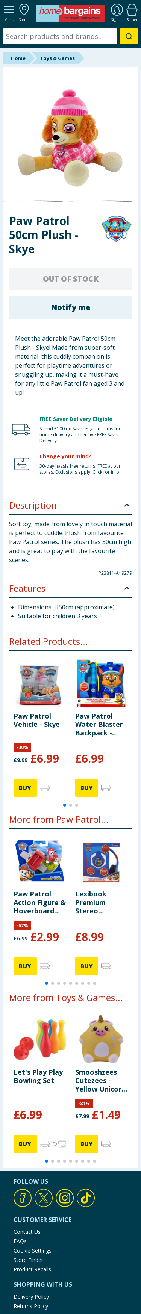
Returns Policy (31, 1306)
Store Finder (28, 1259)
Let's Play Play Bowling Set (38, 1076)
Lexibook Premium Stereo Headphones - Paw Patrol (98, 902)
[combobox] (70, 36)
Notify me (70, 307)
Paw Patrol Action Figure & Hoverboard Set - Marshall (40, 902)
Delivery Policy (31, 1296)
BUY (25, 788)
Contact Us (27, 1231)
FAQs (20, 1241)
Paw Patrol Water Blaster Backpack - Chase (99, 724)
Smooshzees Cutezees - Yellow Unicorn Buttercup (100, 1080)
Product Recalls (32, 1269)
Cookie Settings (33, 1250)
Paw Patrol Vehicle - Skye (37, 720)
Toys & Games (57, 58)
